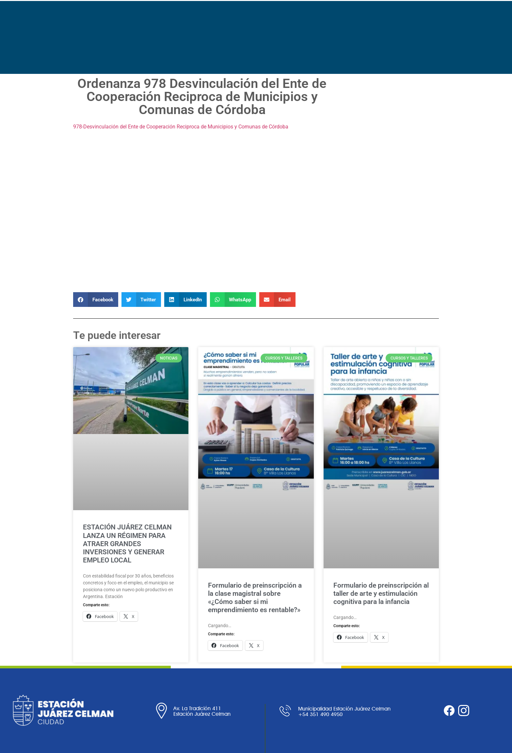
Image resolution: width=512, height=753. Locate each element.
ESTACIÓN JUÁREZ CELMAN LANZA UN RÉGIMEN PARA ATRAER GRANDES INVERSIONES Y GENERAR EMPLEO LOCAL (127, 543)
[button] (95, 299)
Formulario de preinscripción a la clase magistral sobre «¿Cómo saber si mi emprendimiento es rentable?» (255, 597)
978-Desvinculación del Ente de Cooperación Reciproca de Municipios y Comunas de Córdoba (180, 127)
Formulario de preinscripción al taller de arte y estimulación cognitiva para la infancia (381, 593)
